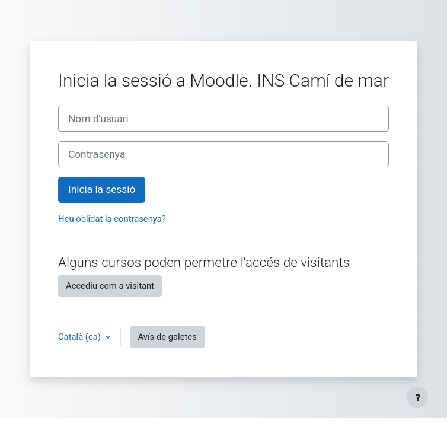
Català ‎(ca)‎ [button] (80, 337)
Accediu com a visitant (110, 286)
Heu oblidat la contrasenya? (112, 219)
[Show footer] (417, 397)
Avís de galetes (167, 337)
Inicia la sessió (101, 189)
